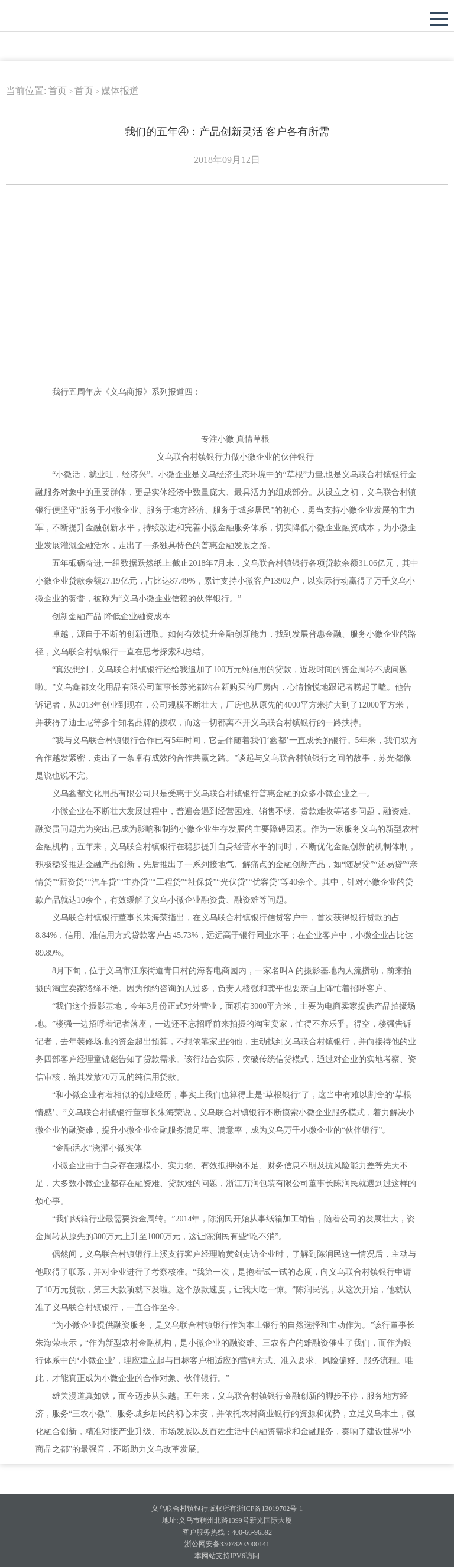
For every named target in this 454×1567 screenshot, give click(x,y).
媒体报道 (120, 91)
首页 (57, 91)
